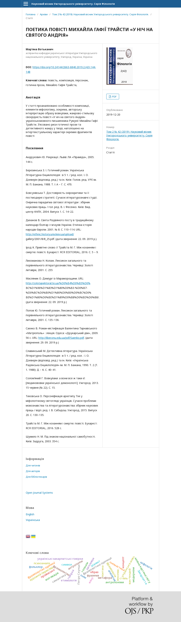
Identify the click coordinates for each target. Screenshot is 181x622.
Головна (30, 14)
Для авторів (33, 471)
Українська (33, 520)
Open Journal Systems (39, 492)
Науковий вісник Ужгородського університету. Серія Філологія (73, 3)
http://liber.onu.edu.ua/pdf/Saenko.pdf (61, 338)
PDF (114, 96)
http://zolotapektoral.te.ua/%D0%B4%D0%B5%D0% (58, 283)
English (30, 514)
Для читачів (33, 465)
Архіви (44, 14)
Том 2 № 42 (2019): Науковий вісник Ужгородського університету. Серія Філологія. (100, 14)
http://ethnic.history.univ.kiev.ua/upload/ (50, 234)
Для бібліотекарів (36, 476)
